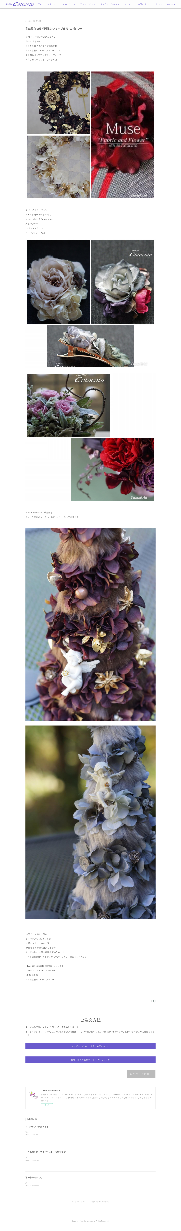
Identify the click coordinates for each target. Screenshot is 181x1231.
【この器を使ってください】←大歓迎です (45, 1157)
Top (40, 4)
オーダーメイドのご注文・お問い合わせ (90, 1047)
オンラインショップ (109, 4)
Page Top (90, 1218)
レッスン (128, 4)
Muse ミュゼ (69, 4)
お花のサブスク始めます (37, 1132)
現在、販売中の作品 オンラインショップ (90, 1064)
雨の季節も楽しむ (33, 1183)
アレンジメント (87, 4)
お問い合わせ (144, 4)
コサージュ (52, 4)
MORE (159, 4)
